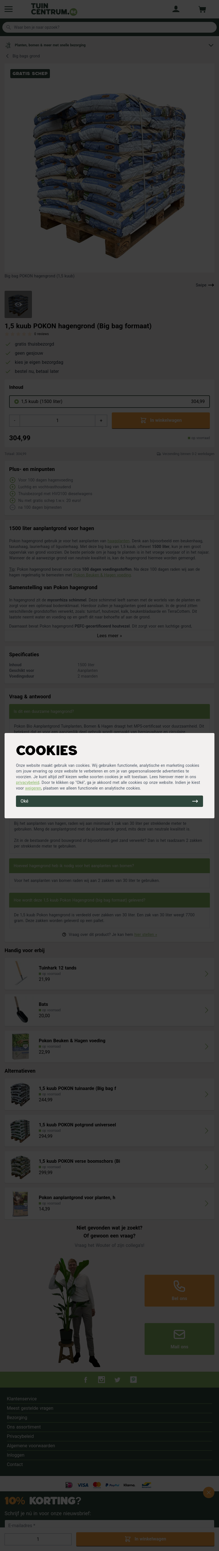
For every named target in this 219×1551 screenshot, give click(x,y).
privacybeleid (27, 782)
